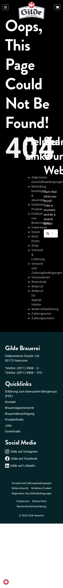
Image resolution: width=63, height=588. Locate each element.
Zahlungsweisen (42, 318)
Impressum (39, 227)
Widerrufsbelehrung (45, 309)
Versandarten (40, 277)
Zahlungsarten (41, 313)
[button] (6, 582)
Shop (34, 245)
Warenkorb (38, 282)
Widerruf (37, 286)
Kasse (35, 232)
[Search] (48, 233)
